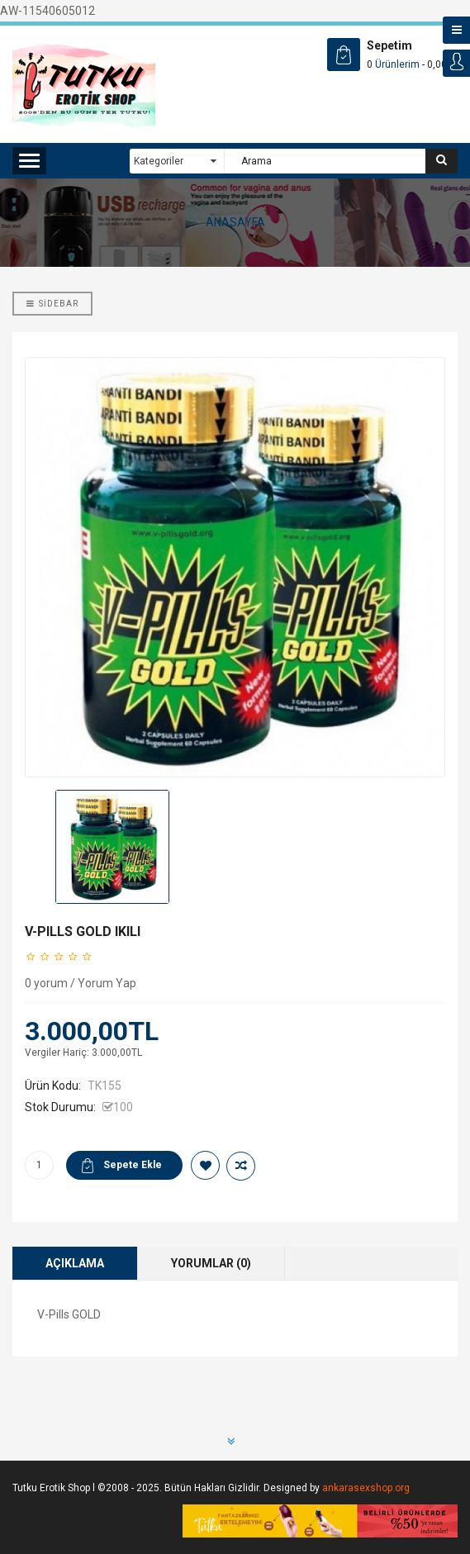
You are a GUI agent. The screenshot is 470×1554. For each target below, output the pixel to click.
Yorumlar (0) (211, 1263)
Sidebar (52, 303)
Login (456, 63)
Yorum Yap (107, 983)
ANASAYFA (235, 222)
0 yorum (46, 983)
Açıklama (74, 1263)
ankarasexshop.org (366, 1488)
